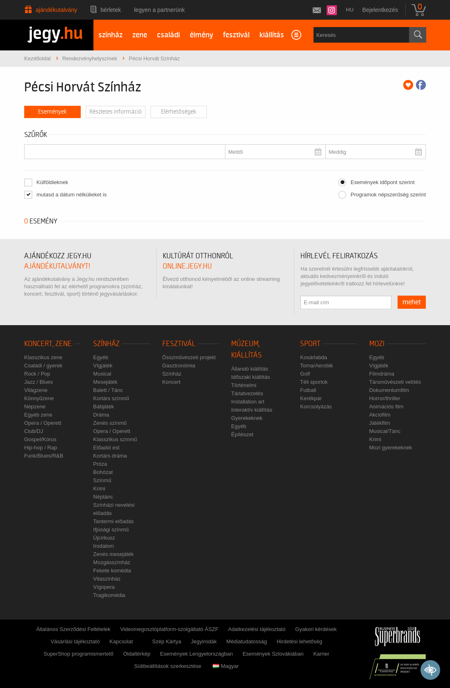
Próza (100, 464)
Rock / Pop (37, 374)
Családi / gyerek (43, 365)
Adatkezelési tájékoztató (256, 629)
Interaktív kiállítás (251, 410)
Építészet (242, 434)
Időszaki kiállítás (250, 377)
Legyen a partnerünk (159, 10)
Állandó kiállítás (249, 369)
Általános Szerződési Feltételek (73, 629)
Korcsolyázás (316, 406)
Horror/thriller (384, 398)
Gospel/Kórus (40, 439)
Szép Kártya (166, 641)
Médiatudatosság (246, 641)
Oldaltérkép (136, 654)
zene (139, 35)
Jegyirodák (204, 641)
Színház (106, 343)
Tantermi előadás (113, 521)
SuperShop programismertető (78, 654)
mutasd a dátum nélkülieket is (71, 194)
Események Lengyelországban (196, 654)
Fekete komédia (112, 570)
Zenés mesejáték (113, 554)
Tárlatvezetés (247, 393)
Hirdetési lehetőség (299, 641)
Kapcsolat (121, 641)
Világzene (36, 390)
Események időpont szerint (382, 182)
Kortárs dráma (110, 456)
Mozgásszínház (111, 562)
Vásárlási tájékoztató (75, 641)
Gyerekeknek (247, 418)
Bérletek (110, 10)
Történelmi (243, 385)
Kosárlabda (313, 357)
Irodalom (103, 546)
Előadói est (106, 447)
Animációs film (386, 406)
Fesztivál (178, 343)
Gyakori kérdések (315, 629)
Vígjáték (102, 365)
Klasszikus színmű (115, 439)
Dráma (101, 415)
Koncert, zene (48, 343)
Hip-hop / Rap (40, 447)
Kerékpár (311, 398)
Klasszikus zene (43, 357)
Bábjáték (103, 406)
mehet (411, 302)
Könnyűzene (39, 398)
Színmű (102, 480)
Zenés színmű (110, 423)
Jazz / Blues (38, 382)
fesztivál (236, 35)
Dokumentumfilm (389, 390)
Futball (308, 390)
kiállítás (271, 35)
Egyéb (100, 357)
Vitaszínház (106, 579)
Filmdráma (381, 374)
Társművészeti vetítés (395, 382)
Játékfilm (379, 423)
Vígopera (104, 587)
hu (350, 10)
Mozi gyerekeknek (390, 447)
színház (110, 35)
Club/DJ (33, 431)
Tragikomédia (109, 595)
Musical (102, 374)
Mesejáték (105, 382)
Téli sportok (313, 382)
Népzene (34, 406)
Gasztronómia (178, 365)
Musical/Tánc (385, 431)
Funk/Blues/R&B (43, 456)
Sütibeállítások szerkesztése (167, 666)
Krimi (99, 488)
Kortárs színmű (111, 398)
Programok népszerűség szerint (388, 194)
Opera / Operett (42, 423)
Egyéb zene (38, 415)
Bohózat (103, 472)
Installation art (247, 402)
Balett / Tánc (108, 390)
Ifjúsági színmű (111, 529)
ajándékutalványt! (57, 266)
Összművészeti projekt (189, 357)
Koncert (171, 382)
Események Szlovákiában (273, 654)
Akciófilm (380, 415)
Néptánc (103, 497)
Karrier (321, 654)
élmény (201, 35)
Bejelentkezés (380, 10)
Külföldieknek (52, 182)
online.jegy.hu (187, 266)
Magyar (226, 666)
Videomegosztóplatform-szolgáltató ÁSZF (169, 629)
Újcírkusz (104, 538)
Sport (310, 343)
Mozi (376, 343)
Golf (305, 374)
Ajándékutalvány (56, 10)
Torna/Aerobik (316, 365)
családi (168, 35)
